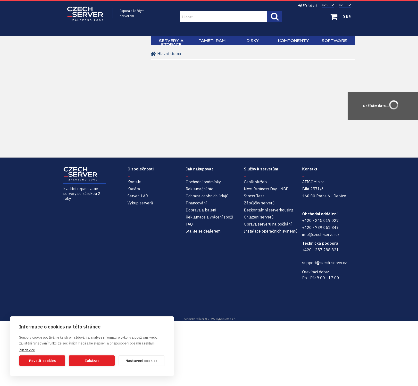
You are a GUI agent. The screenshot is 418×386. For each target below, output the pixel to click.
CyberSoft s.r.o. (226, 319)
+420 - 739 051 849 (320, 227)
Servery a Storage (171, 42)
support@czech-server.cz (324, 262)
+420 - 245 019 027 (320, 220)
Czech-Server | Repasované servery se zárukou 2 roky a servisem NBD (85, 14)
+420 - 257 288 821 (320, 249)
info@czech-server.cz (320, 234)
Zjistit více (27, 350)
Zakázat (91, 360)
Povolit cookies (42, 360)
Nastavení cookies (141, 360)
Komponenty (293, 40)
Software (334, 40)
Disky (252, 40)
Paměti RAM (212, 40)
